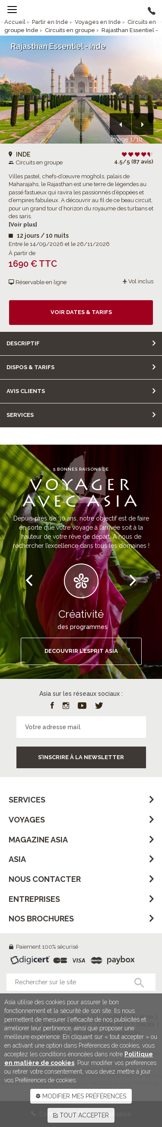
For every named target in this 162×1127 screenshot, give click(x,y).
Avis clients (25, 391)
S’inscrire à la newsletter (81, 757)
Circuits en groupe (70, 30)
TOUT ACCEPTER (81, 1115)
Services (20, 415)
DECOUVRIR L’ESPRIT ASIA (81, 651)
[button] (120, 124)
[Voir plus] (23, 224)
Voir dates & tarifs (81, 312)
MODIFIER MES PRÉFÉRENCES (81, 1096)
